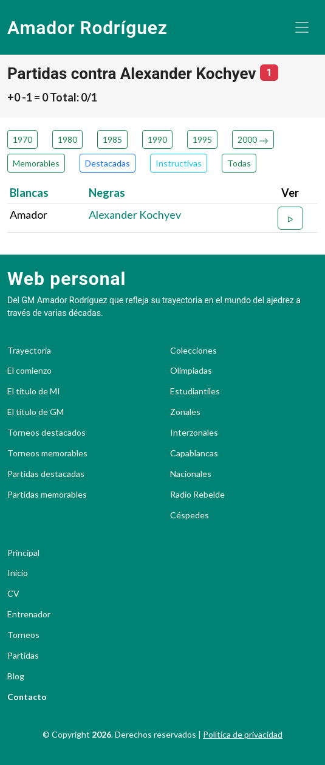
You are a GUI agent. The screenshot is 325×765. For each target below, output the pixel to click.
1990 (157, 139)
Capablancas (194, 453)
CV (13, 593)
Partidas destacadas (45, 474)
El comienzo (29, 370)
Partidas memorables (47, 494)
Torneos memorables (47, 453)
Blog (15, 676)
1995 (202, 139)
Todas (239, 163)
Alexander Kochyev (135, 214)
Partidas (23, 655)
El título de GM (35, 412)
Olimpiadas (191, 370)
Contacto (27, 697)
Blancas (29, 192)
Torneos (23, 635)
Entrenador (28, 614)
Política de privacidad (242, 734)
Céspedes (189, 515)
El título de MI (33, 391)
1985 (112, 139)
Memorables (36, 163)
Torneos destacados (46, 432)
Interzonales (194, 432)
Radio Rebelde (197, 494)
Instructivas (179, 163)
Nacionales (190, 474)
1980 (67, 139)
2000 (253, 139)
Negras (107, 192)
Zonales (185, 412)
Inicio (17, 573)
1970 (22, 139)
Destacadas (107, 163)
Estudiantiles (195, 391)
